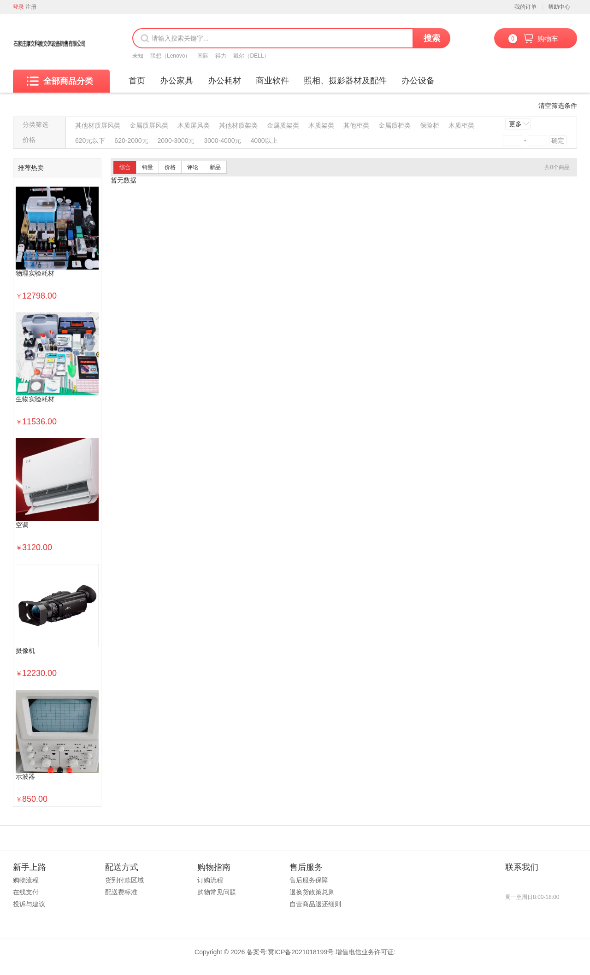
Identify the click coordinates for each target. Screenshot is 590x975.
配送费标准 (121, 892)
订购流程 (210, 880)
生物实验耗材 (35, 399)
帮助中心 (559, 7)
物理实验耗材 (35, 273)
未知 (137, 56)
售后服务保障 (308, 880)
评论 (192, 167)
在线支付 (26, 892)
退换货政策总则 (312, 892)
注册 (30, 7)
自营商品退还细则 (315, 904)
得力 (220, 56)
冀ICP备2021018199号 (301, 952)
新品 (215, 167)
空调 (22, 525)
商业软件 (272, 80)
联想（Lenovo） (170, 56)
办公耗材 (224, 80)
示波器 (25, 776)
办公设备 (418, 80)
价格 (170, 167)
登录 (18, 7)
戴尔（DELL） (251, 56)
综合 (124, 167)
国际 (202, 56)
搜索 (432, 38)
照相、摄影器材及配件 (345, 80)
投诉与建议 (29, 904)
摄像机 (25, 650)
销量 (147, 167)
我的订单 (525, 7)
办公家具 (176, 80)
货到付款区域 (124, 880)
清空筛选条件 (557, 105)
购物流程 (26, 880)
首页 (137, 80)
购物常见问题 (216, 892)
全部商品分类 (60, 81)
